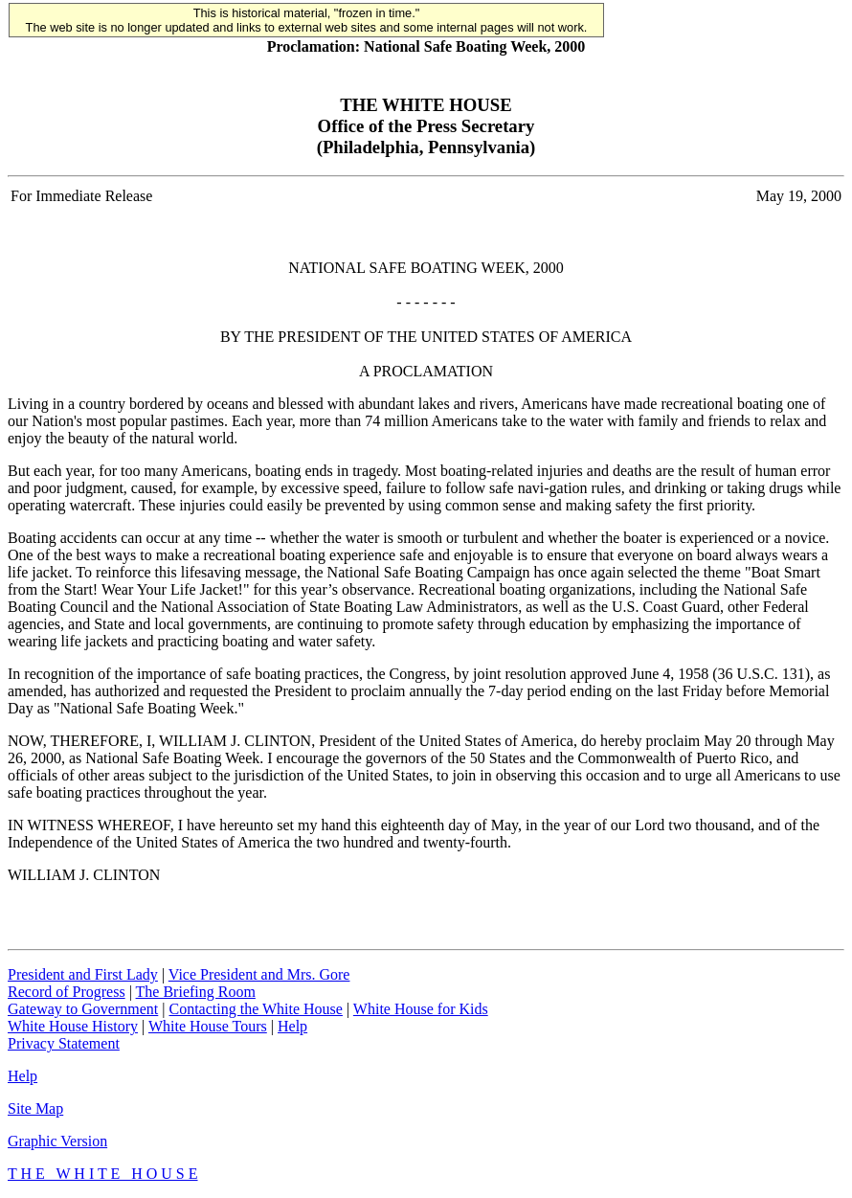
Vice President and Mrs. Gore (259, 974)
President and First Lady (83, 974)
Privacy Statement (64, 1043)
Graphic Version (57, 1141)
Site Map (35, 1108)
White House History (73, 1026)
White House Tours (207, 1026)
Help (292, 1026)
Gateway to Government (83, 1009)
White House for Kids (420, 1009)
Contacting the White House (255, 1009)
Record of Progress (66, 991)
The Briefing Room (196, 991)
